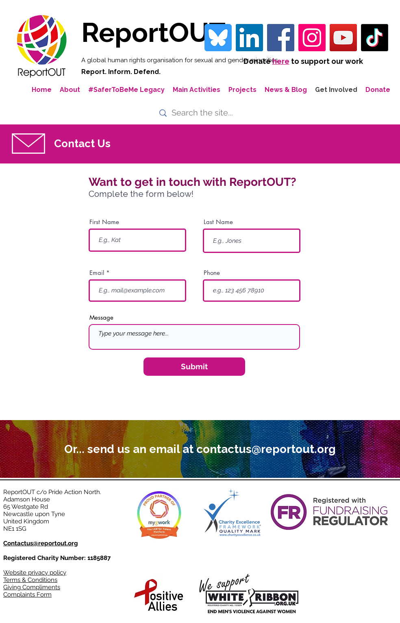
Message (101, 317)
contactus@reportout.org (266, 449)
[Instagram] (312, 37)
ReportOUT (153, 32)
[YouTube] (343, 37)
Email (96, 273)
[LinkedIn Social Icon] (249, 37)
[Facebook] (280, 37)
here (280, 61)
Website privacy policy (34, 572)
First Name (104, 222)
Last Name (218, 222)
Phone (212, 273)
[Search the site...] (204, 112)
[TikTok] (374, 37)
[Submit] (194, 366)
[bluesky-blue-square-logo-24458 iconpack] (218, 37)
